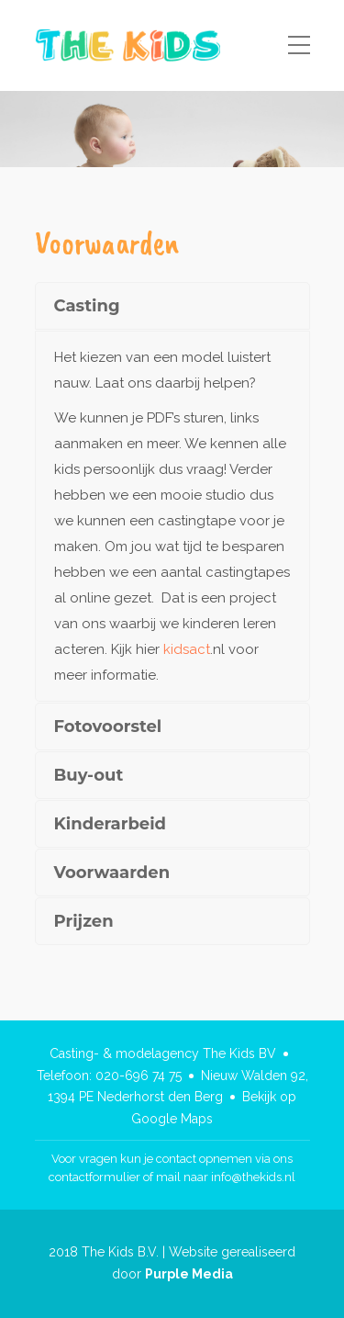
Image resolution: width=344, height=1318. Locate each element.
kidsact (186, 649)
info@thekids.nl (253, 1177)
